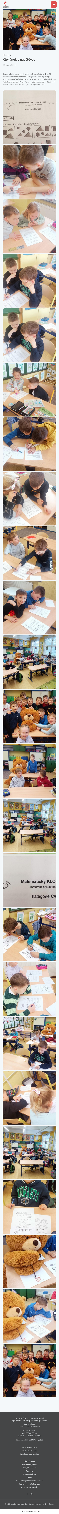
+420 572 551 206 (29, 1447)
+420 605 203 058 (29, 1451)
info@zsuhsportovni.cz (29, 1454)
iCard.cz (51, 1504)
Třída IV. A (7, 55)
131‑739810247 (31, 1440)
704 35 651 (31, 1430)
